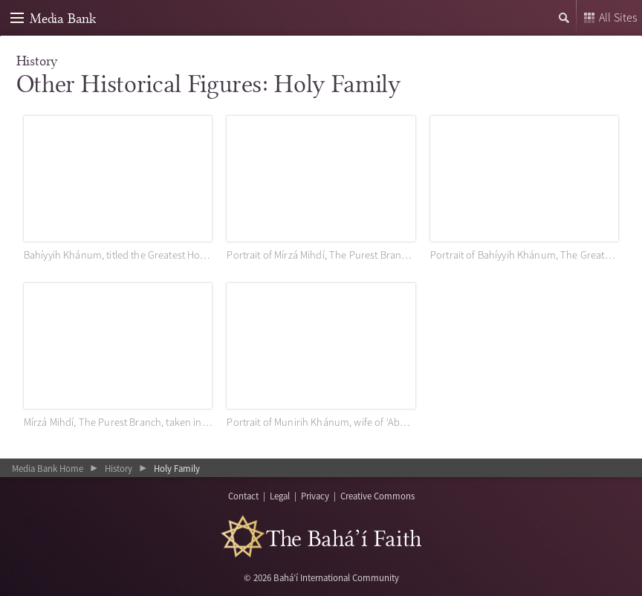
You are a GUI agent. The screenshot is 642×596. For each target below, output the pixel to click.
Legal (280, 496)
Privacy (315, 496)
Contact (243, 496)
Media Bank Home (47, 468)
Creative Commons (377, 496)
